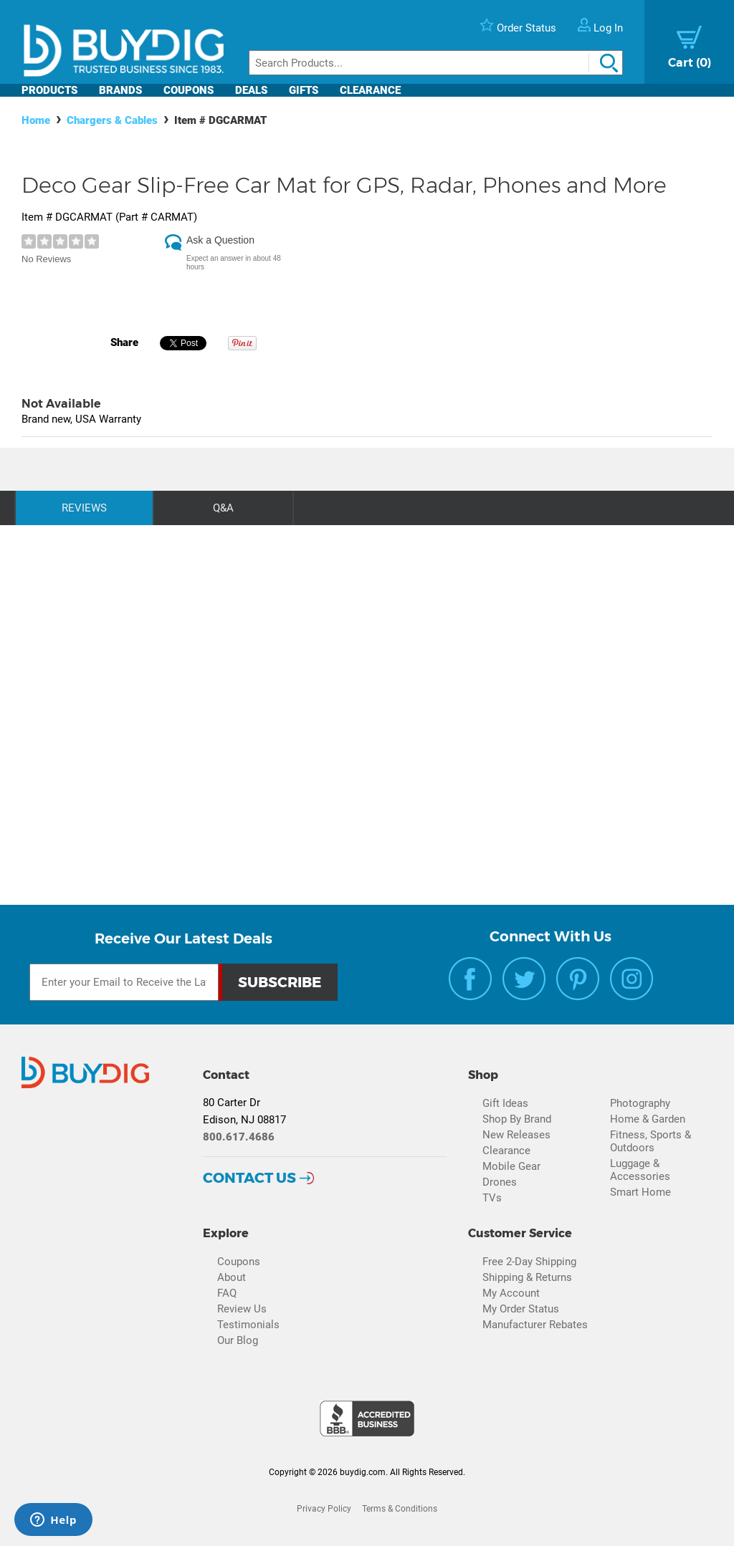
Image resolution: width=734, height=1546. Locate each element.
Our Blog (237, 1340)
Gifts (303, 90)
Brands (120, 90)
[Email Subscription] (124, 982)
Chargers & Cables (112, 120)
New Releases (516, 1134)
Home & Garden (647, 1119)
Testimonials (248, 1324)
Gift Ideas (505, 1103)
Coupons (188, 90)
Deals (251, 90)
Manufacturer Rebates (535, 1324)
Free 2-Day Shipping (529, 1261)
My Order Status (520, 1308)
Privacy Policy (324, 1509)
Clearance (370, 90)
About (231, 1277)
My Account (511, 1293)
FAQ (227, 1293)
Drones (499, 1182)
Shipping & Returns (527, 1277)
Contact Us (249, 1177)
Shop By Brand (516, 1119)
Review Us (242, 1308)
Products (49, 90)
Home (36, 120)
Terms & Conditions (399, 1509)
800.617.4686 (239, 1136)
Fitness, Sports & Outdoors (650, 1141)
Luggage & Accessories (640, 1170)
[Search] (436, 62)
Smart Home (640, 1192)
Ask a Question (220, 240)
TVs (492, 1197)
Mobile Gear (511, 1166)
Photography (640, 1103)
